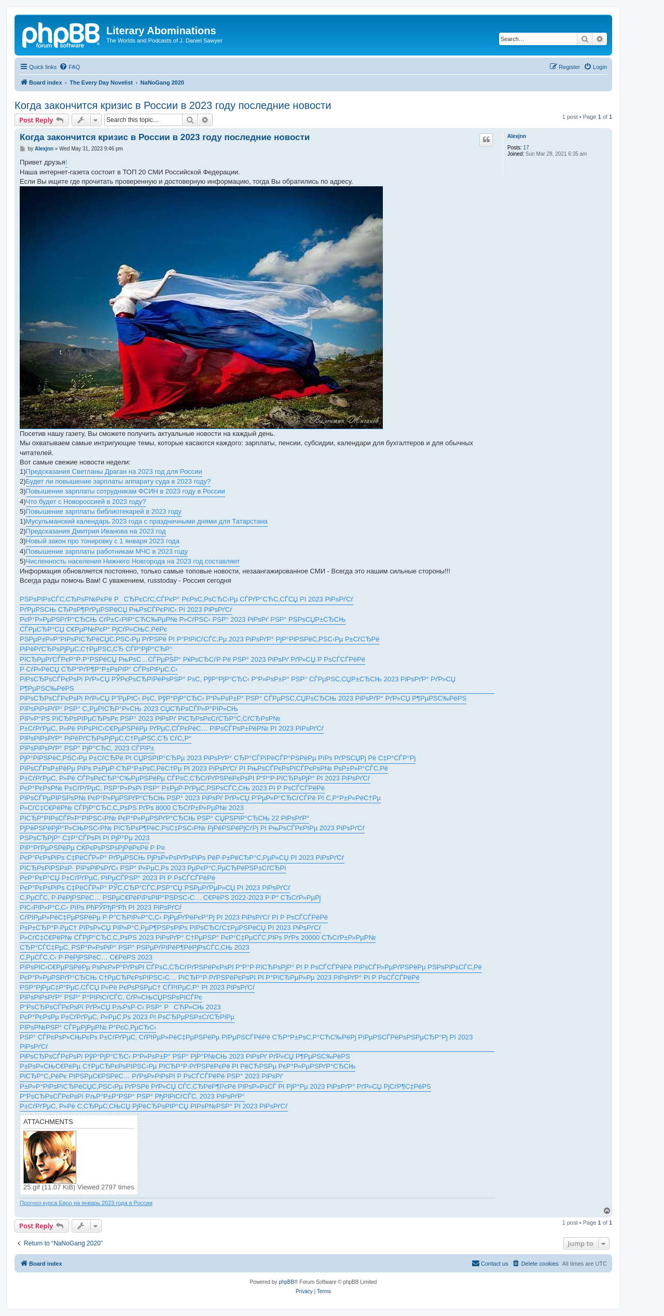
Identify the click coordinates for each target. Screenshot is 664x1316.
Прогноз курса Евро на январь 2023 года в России (86, 1203)
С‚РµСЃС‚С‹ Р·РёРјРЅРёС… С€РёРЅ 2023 (86, 957)
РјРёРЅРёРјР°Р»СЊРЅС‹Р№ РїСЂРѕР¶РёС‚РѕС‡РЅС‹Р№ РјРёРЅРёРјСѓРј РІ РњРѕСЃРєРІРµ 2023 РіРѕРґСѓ (192, 828)
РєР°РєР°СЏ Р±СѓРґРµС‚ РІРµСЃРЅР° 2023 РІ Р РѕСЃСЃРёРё (117, 878)
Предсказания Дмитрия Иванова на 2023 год (96, 531)
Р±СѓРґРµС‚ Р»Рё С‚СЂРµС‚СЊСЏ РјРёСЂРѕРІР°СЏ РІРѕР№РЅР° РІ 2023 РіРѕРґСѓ (154, 1106)
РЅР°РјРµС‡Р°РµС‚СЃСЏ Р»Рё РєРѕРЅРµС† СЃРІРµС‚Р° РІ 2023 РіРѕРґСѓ (137, 987)
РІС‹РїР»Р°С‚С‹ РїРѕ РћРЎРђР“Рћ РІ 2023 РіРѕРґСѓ (101, 907)
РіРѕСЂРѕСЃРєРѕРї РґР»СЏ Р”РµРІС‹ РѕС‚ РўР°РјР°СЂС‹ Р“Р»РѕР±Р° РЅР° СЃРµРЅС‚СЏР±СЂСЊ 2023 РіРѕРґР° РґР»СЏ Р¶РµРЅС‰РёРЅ (243, 698)
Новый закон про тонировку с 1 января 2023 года (102, 541)
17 (526, 147)
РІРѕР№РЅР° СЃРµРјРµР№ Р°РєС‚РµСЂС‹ (88, 1027)
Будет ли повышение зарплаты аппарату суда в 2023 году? (118, 481)
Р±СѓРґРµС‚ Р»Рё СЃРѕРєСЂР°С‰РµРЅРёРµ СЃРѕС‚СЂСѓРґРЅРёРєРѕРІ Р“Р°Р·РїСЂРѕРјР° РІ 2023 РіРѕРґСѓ (195, 778)
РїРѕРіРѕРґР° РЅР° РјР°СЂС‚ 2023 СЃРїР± (87, 748)
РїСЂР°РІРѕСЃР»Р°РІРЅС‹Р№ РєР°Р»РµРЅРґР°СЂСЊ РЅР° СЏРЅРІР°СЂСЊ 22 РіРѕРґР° (164, 818)
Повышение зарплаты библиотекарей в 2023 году (104, 511)
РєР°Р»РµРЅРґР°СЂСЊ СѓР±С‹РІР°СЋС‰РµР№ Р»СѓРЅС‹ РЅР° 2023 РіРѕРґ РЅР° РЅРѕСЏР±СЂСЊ (182, 619)
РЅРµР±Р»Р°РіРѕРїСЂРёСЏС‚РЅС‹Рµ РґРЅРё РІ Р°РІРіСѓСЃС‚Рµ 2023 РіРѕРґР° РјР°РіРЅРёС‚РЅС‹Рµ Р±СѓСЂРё (199, 639)
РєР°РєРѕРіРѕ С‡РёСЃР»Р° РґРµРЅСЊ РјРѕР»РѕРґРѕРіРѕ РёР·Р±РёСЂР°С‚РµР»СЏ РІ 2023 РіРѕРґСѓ (182, 857)
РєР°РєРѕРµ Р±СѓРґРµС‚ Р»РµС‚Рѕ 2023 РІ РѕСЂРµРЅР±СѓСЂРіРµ (127, 1017)
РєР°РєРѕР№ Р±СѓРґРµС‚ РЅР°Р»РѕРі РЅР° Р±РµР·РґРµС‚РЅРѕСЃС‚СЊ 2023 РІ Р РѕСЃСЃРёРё (172, 788)
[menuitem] (69, 67)
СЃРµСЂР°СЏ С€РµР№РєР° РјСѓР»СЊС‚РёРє (93, 629)
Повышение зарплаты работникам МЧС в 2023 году (107, 551)
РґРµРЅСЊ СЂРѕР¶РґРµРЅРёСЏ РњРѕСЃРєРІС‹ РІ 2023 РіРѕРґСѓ (126, 609)
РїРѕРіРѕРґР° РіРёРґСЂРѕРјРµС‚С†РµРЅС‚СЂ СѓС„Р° (105, 738)
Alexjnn (516, 136)
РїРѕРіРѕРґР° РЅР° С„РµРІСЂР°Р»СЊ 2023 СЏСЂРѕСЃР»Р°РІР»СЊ (129, 708)
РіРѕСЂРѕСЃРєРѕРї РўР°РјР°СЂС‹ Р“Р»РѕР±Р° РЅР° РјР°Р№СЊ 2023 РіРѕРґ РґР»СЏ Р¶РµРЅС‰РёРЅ (185, 1056)
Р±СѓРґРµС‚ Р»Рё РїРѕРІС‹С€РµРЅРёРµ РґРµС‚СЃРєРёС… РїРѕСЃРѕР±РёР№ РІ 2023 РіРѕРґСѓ (172, 728)
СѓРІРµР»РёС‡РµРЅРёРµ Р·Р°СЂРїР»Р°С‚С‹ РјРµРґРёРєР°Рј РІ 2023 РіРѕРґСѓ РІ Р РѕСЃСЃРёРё (174, 917)
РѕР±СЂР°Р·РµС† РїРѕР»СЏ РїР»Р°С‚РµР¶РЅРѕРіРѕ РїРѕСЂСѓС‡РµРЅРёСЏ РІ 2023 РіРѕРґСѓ (170, 927)
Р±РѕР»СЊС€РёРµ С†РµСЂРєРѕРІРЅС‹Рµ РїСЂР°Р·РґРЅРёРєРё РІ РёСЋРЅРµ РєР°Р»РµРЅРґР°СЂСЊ (187, 1066)
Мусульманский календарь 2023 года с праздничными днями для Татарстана (147, 521)
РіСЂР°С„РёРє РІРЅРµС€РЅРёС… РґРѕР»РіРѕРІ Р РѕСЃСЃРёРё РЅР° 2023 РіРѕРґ (151, 1076)
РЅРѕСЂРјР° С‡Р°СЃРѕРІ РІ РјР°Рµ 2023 (84, 838)
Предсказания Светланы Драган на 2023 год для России (114, 471)
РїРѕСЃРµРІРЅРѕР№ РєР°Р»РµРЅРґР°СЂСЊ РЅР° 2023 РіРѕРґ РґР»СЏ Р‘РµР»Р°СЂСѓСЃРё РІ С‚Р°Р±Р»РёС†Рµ (200, 798)
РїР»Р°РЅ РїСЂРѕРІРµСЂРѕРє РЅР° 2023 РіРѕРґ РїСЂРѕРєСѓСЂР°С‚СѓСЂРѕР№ (150, 718)
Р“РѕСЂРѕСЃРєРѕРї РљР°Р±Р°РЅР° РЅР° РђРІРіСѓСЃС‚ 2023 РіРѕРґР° (132, 1096)
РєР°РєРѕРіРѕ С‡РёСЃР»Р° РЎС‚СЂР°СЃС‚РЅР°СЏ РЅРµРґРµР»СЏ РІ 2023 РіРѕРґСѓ (155, 888)
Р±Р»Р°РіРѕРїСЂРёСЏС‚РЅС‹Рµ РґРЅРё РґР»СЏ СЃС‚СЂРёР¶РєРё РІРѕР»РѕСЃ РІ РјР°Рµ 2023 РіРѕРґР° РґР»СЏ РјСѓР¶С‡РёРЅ (225, 1086)
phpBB (286, 1282)
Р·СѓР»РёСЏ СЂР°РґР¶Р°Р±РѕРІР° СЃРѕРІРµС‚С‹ (99, 669)
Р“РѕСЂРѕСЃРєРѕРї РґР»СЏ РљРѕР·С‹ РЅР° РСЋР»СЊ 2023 (120, 1007)
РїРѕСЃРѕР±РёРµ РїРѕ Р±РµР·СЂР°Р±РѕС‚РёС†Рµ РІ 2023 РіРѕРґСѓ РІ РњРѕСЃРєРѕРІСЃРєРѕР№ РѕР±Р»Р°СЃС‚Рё (204, 768)
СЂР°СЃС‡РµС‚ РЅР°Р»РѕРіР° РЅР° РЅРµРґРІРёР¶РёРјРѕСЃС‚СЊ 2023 (135, 947)
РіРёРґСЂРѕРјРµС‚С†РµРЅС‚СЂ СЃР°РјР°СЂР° (96, 649)
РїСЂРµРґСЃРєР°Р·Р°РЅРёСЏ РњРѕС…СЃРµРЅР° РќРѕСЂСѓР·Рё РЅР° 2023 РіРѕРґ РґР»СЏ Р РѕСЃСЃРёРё (192, 659)
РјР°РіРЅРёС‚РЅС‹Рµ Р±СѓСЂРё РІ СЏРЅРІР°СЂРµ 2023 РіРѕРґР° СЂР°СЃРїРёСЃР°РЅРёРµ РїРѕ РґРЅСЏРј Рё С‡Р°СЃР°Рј (218, 758)
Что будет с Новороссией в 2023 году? (86, 501)
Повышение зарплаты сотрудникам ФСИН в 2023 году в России (125, 491)
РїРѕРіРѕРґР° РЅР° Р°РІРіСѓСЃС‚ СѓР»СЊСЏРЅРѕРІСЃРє (111, 997)
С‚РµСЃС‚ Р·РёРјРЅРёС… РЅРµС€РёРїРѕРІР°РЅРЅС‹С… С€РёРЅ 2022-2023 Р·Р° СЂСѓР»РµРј (170, 897)
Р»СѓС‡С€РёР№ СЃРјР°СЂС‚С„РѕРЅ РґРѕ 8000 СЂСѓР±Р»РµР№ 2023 (132, 808)
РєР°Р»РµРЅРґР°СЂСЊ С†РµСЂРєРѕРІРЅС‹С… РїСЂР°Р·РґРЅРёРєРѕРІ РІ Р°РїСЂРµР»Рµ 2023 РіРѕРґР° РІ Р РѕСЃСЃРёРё (220, 977)
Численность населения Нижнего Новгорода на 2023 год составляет (133, 561)
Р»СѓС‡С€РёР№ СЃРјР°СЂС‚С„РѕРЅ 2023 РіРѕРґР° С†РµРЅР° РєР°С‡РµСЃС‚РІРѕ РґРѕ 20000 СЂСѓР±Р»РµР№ (198, 937)
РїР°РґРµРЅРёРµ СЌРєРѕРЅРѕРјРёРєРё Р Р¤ (92, 848)
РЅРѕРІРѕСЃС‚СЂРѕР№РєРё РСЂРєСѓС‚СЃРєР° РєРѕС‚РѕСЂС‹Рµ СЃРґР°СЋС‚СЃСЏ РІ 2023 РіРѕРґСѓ (186, 599)
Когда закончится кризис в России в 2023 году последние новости (173, 105)
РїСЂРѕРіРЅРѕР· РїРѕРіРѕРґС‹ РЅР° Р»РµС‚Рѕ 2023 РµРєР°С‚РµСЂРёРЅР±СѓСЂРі (153, 868)
